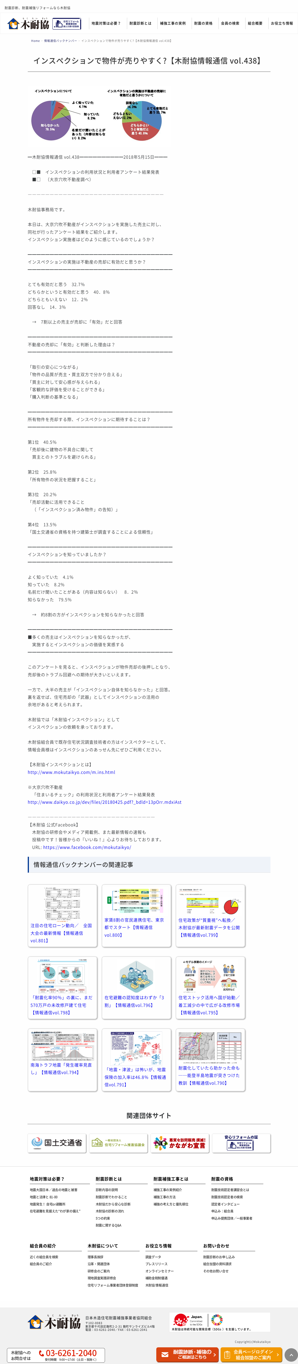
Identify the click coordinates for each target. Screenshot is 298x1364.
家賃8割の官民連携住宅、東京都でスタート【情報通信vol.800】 (134, 927)
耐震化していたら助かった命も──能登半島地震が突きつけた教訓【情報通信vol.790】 (209, 1075)
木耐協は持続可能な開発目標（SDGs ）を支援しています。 (212, 1322)
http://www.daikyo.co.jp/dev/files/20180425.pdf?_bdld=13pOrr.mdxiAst (105, 802)
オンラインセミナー (159, 1271)
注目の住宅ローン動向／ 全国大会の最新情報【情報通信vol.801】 (61, 933)
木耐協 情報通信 (156, 1285)
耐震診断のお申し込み (219, 1257)
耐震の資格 (203, 23)
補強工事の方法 (165, 1197)
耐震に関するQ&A (108, 1225)
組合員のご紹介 (41, 1264)
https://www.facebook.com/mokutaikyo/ (87, 847)
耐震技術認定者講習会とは (230, 1189)
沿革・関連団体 (99, 1264)
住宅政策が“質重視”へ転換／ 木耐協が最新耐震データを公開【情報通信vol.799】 (209, 927)
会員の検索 (230, 23)
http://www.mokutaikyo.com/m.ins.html (71, 772)
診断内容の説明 (107, 1189)
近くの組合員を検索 (44, 1257)
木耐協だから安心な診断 (113, 1204)
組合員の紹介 (43, 1246)
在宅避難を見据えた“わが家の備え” (55, 1211)
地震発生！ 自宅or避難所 (47, 1204)
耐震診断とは (140, 23)
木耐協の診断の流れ (110, 1211)
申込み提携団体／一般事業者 (231, 1218)
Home (35, 40)
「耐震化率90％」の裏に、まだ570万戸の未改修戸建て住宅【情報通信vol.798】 (62, 1005)
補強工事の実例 (173, 23)
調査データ (153, 1257)
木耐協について (103, 1246)
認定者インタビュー (225, 1204)
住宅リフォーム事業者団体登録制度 (113, 1285)
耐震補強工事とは (171, 1179)
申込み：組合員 (222, 1211)
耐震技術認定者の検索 (227, 1197)
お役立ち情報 (282, 23)
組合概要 (255, 23)
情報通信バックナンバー (60, 40)
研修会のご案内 (99, 1271)
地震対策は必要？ (106, 23)
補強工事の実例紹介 (168, 1189)
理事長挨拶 (96, 1257)
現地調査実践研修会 (102, 1278)
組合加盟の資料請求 (217, 1264)
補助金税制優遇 (156, 1278)
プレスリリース (156, 1264)
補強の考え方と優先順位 (171, 1204)
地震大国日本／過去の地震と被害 (53, 1189)
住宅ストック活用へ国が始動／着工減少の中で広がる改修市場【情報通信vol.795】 (209, 1005)
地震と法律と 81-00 (44, 1197)
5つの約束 (103, 1218)
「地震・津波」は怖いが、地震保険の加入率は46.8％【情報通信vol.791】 (135, 1077)
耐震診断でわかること (111, 1197)
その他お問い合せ (216, 1271)
